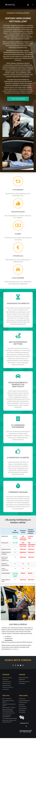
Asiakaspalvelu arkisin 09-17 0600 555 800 (26, 731)
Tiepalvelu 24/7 (24, 723)
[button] (27, 4)
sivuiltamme (14, 649)
